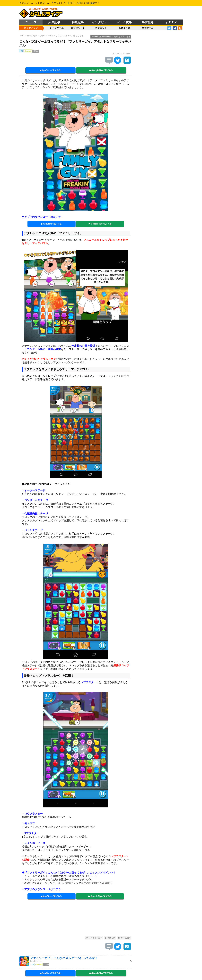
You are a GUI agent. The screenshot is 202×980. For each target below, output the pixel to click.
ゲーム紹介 (32, 36)
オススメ (171, 22)
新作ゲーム (147, 28)
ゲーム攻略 (124, 22)
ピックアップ (31, 28)
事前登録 (148, 22)
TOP (22, 36)
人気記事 (54, 22)
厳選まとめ (124, 28)
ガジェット (101, 28)
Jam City (110, 938)
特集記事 (78, 22)
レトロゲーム (57, 28)
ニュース (31, 22)
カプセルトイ (78, 28)
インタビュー (101, 22)
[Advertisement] (75, 919)
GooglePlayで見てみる (101, 70)
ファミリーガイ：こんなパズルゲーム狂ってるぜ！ (62, 36)
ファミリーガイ (93, 938)
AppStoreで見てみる (50, 70)
